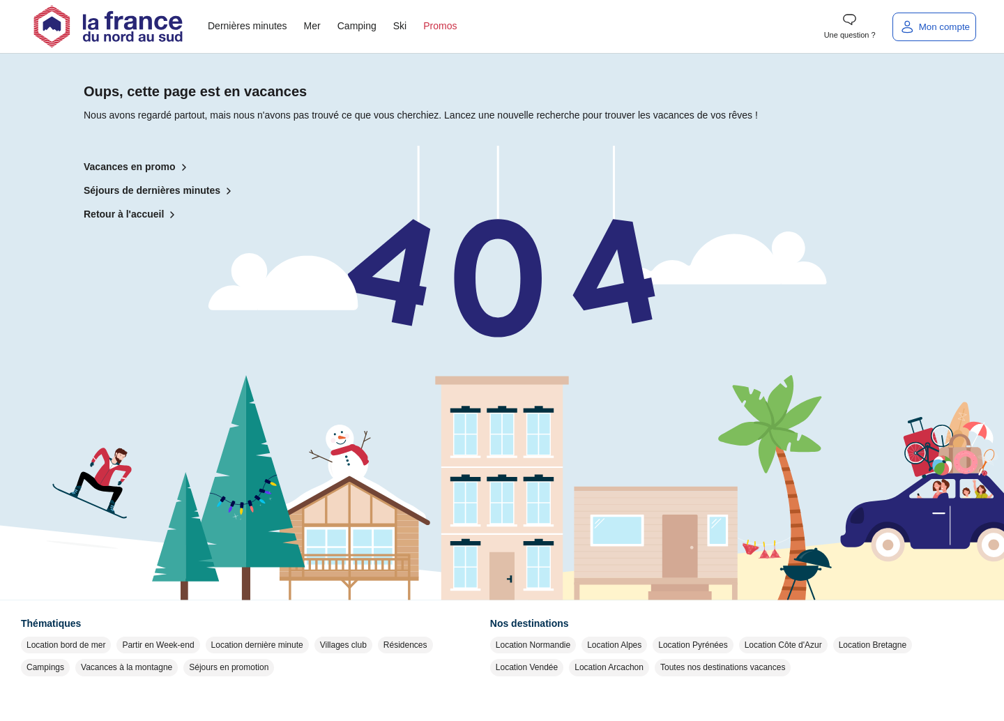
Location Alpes (614, 645)
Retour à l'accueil (132, 214)
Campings (45, 667)
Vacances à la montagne (126, 667)
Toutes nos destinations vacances (722, 667)
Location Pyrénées (692, 645)
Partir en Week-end (158, 645)
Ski (399, 25)
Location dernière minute (257, 645)
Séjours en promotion (228, 667)
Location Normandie (533, 645)
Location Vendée (527, 667)
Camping (356, 25)
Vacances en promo (138, 167)
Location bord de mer (65, 645)
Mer (312, 25)
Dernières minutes (247, 25)
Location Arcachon (609, 667)
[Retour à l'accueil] (108, 26)
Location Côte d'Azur (783, 645)
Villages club (343, 645)
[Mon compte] (934, 27)
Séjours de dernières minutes (160, 191)
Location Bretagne (872, 645)
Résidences (405, 645)
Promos (440, 25)
